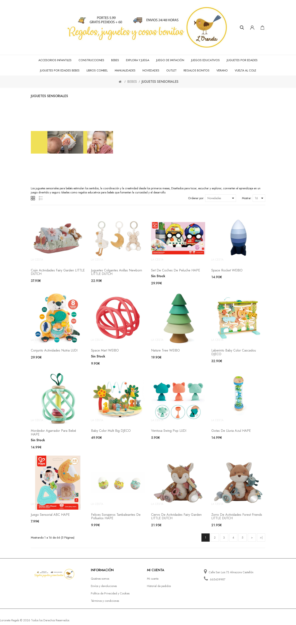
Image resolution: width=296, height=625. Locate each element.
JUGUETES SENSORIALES (159, 81)
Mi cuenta (152, 581)
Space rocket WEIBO (227, 271)
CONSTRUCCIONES (91, 60)
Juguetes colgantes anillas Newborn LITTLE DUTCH (116, 273)
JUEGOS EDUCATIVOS (205, 60)
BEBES (115, 60)
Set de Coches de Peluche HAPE (175, 271)
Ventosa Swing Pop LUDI (168, 432)
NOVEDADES (150, 70)
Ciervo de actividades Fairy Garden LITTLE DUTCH (176, 519)
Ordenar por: (196, 198)
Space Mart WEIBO (105, 351)
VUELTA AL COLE (245, 70)
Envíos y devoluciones (104, 589)
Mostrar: (247, 198)
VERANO (222, 70)
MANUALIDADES (125, 70)
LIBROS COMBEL (97, 70)
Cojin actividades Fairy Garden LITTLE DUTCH (58, 273)
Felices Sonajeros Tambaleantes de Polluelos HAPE (116, 519)
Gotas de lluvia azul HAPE (231, 432)
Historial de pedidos (159, 589)
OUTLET (171, 70)
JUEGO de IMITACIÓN (170, 60)
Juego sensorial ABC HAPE (50, 517)
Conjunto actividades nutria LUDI (54, 351)
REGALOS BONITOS (196, 70)
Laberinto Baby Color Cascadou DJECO (233, 353)
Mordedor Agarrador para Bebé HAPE (53, 434)
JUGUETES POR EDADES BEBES (60, 70)
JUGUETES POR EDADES (242, 60)
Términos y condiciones (105, 603)
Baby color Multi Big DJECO (111, 432)
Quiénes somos (100, 581)
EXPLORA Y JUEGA (137, 60)
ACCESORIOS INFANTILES (55, 60)
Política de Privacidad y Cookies (110, 596)
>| (261, 540)
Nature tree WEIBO (165, 351)
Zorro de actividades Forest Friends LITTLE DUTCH (236, 519)
